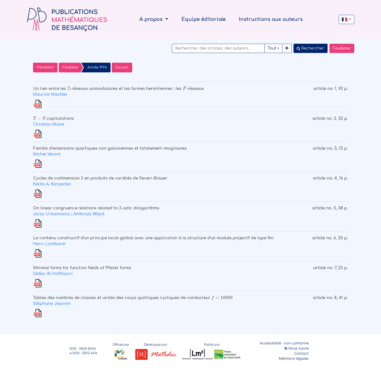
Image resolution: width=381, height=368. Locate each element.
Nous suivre (297, 348)
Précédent (45, 67)
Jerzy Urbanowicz (51, 214)
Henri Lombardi (49, 244)
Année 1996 (97, 67)
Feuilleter (342, 48)
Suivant (122, 67)
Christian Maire (48, 124)
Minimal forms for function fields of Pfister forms (82, 268)
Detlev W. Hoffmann (53, 274)
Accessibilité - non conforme (284, 343)
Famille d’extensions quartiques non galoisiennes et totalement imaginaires (110, 148)
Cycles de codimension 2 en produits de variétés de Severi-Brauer (100, 178)
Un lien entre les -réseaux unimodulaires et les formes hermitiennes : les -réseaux (118, 88)
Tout (272, 48)
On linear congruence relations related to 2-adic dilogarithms (96, 208)
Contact (301, 353)
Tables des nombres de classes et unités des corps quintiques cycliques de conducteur (133, 298)
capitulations (53, 118)
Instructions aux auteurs (271, 19)
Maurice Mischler (50, 94)
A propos (151, 19)
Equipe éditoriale (204, 19)
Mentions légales (294, 358)
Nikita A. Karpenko (52, 184)
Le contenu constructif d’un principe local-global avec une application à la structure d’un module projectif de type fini (153, 238)
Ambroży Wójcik (89, 214)
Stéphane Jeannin (52, 303)
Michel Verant (47, 154)
